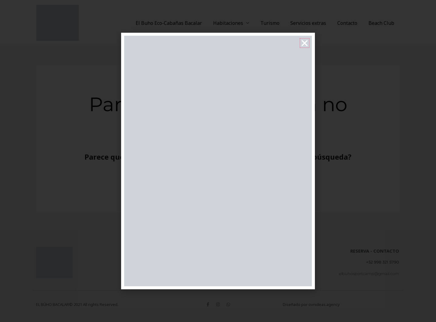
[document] (218, 161)
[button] (304, 43)
